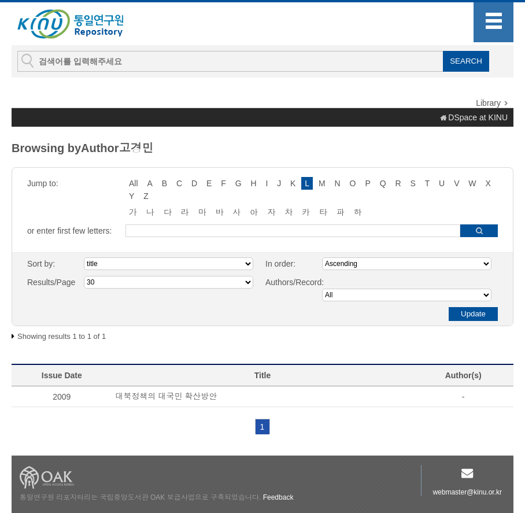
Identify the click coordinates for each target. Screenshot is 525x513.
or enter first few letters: (69, 230)
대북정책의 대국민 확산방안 (166, 396)
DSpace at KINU (478, 117)
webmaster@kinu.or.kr (467, 492)
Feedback (278, 497)
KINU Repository (79, 24)
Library (488, 103)
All (133, 183)
